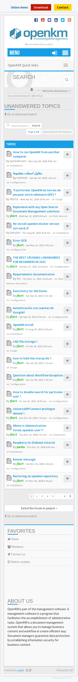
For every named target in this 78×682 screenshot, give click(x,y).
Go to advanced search (22, 114)
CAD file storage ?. (25, 341)
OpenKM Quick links (23, 65)
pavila (21, 447)
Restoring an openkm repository (35, 476)
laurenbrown (18, 161)
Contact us (16, 554)
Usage (59, 199)
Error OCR (20, 240)
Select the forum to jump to (39, 508)
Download (41, 7)
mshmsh (22, 178)
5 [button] (52, 496)
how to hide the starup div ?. (32, 358)
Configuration (18, 182)
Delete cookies (18, 562)
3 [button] (42, 496)
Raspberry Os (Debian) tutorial (34, 443)
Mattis (14, 199)
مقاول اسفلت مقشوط (27, 173)
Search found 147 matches (57, 131)
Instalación (59, 434)
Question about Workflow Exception (38, 375)
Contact (62, 7)
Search (36, 125)
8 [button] (64, 496)
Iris (19, 279)
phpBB (21, 670)
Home (13, 539)
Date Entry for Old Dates (30, 291)
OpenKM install (23, 325)
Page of (33, 131)
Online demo (19, 7)
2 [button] (36, 496)
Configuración (18, 249)
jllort (13, 216)
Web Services (60, 216)
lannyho (15, 233)
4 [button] (47, 496)
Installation (16, 165)
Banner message (24, 459)
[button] (70, 496)
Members (15, 547)
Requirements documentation (34, 274)
